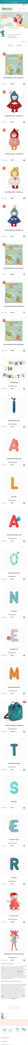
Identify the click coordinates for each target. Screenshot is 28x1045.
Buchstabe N (14, 610)
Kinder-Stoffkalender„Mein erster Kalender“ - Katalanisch (14, 305)
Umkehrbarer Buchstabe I (14, 419)
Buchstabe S (14, 800)
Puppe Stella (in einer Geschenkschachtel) (14, 952)
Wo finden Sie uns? (23, 4)
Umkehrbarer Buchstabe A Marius (14, 533)
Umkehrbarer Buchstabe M (14, 686)
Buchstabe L (14, 495)
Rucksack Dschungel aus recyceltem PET (14, 724)
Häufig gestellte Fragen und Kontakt (25, 4)
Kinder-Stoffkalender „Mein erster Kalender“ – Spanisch (14, 267)
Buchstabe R (14, 876)
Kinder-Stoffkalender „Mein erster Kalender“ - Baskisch (14, 344)
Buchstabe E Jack (14, 648)
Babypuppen (20, 970)
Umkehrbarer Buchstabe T (14, 762)
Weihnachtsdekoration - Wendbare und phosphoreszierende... (14, 115)
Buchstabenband (14, 381)
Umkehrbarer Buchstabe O (14, 571)
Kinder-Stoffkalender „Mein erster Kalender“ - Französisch (14, 77)
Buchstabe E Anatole (14, 838)
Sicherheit (14, 997)
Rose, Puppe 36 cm (14, 914)
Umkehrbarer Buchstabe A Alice (14, 457)
